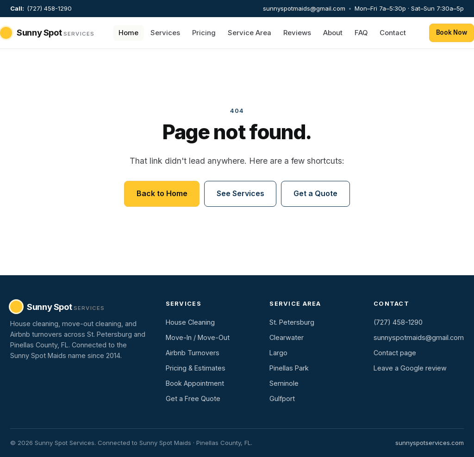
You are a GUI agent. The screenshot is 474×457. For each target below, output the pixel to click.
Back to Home (162, 193)
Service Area (249, 33)
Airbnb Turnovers (192, 353)
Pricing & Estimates (195, 368)
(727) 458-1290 (49, 8)
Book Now (451, 32)
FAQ (361, 33)
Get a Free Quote (193, 398)
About (333, 33)
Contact (393, 33)
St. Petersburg (291, 322)
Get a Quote (315, 193)
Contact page (395, 353)
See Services (240, 193)
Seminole (284, 383)
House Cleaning (190, 322)
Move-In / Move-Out (198, 337)
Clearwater (286, 337)
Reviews (297, 33)
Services (165, 33)
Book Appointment (195, 383)
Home (128, 33)
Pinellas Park (289, 368)
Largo (278, 353)
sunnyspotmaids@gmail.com (304, 8)
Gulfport (282, 398)
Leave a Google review (410, 368)
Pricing (204, 33)
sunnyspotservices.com (429, 442)
